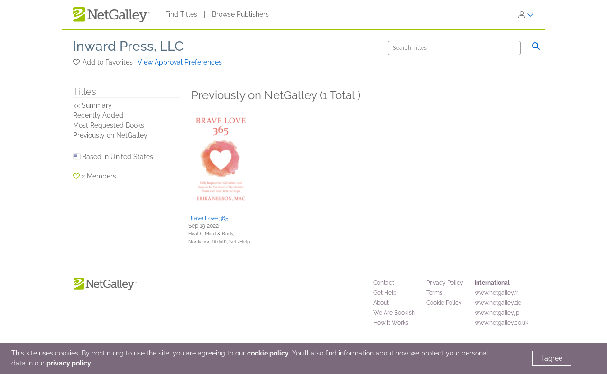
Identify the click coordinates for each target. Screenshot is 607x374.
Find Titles (181, 14)
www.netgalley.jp (497, 312)
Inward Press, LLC (128, 46)
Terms (434, 293)
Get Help (384, 293)
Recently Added (98, 115)
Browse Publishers (240, 14)
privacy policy (68, 363)
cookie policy (268, 353)
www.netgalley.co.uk (501, 322)
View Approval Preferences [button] (180, 62)
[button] (77, 62)
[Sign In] (526, 14)
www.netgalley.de (498, 302)
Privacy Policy (444, 283)
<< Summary (92, 105)
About (381, 302)
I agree (551, 358)
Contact (383, 283)
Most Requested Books (108, 125)
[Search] (454, 48)
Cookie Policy (444, 302)
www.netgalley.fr (496, 293)
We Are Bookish (394, 312)
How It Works (390, 322)
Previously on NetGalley (110, 135)
